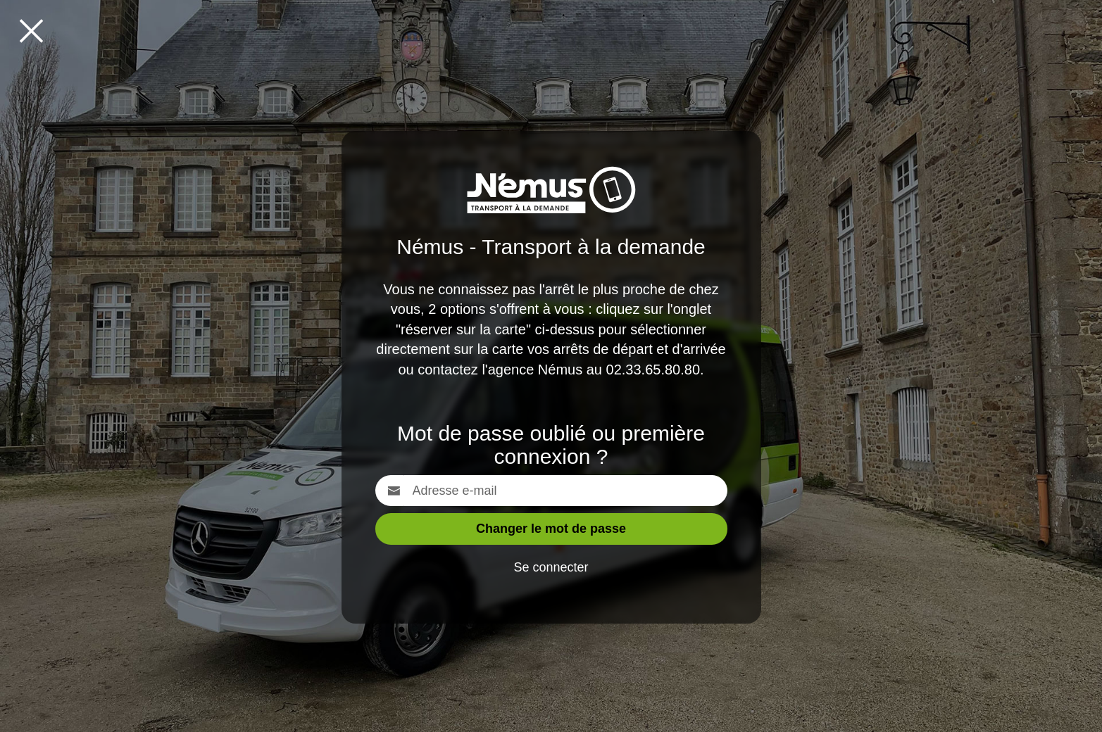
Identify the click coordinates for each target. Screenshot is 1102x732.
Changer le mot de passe (551, 529)
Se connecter (550, 567)
